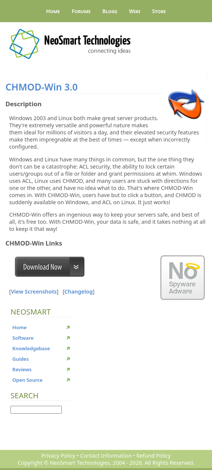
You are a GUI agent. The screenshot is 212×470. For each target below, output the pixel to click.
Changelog (78, 291)
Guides (20, 359)
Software (23, 337)
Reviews (21, 369)
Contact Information (105, 455)
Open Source (27, 380)
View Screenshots (34, 291)
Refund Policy (153, 455)
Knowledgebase (31, 348)
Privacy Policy (58, 455)
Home (53, 11)
